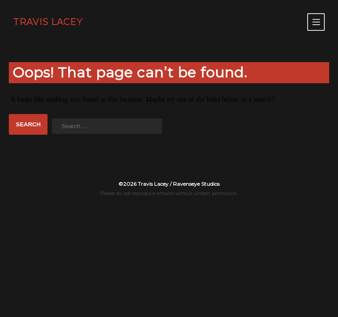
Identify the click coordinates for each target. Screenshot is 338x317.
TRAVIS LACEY (48, 22)
